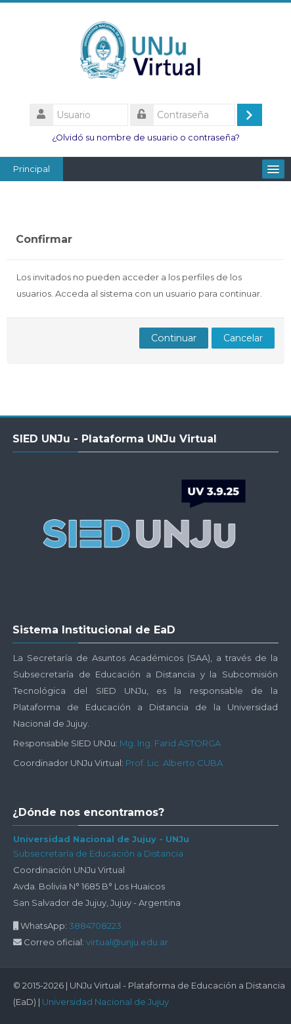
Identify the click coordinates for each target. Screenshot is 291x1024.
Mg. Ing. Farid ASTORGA (170, 743)
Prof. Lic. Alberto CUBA (174, 762)
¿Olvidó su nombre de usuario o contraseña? (146, 137)
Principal (31, 168)
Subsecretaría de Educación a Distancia (98, 853)
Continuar (173, 338)
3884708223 (95, 925)
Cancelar (243, 338)
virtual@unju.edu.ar (127, 942)
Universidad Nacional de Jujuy (105, 1001)
